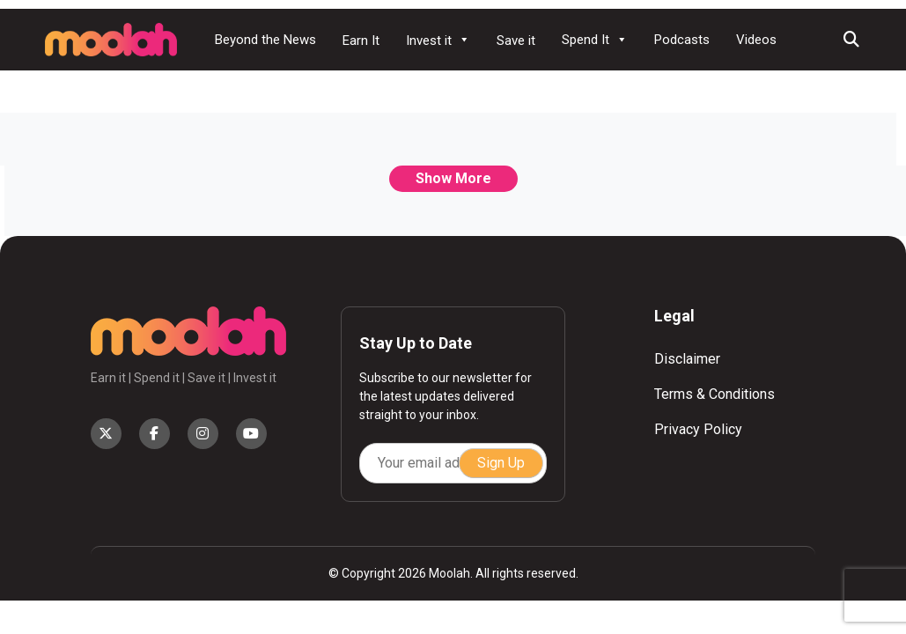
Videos (756, 40)
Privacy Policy (698, 429)
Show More (453, 178)
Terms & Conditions (714, 394)
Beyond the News (265, 40)
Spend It (595, 39)
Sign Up (501, 462)
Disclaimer (687, 358)
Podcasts (682, 40)
